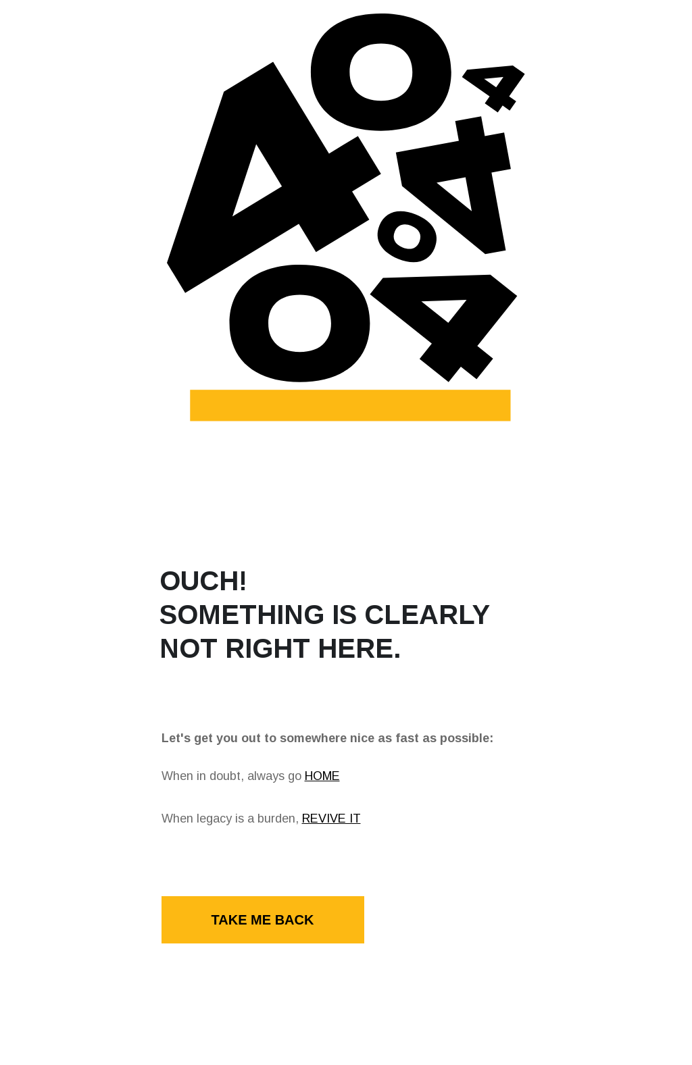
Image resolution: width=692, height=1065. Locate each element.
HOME (322, 776)
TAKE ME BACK (263, 919)
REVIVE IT (331, 818)
